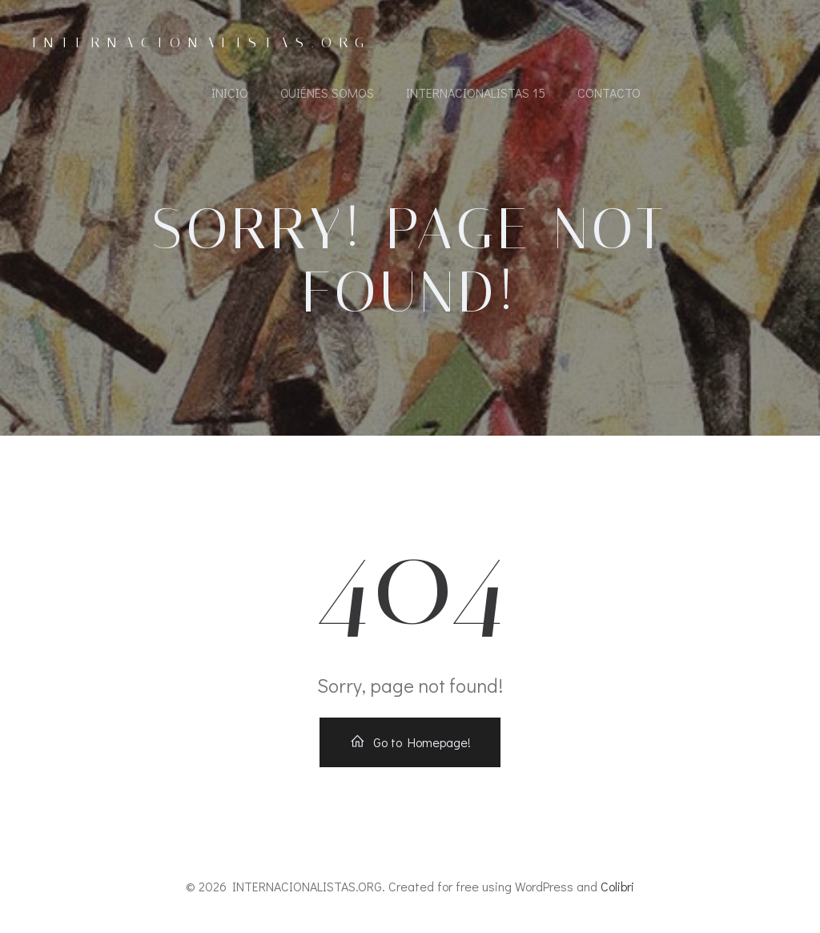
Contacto (609, 92)
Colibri (617, 886)
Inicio (229, 92)
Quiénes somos (327, 92)
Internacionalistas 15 (475, 92)
